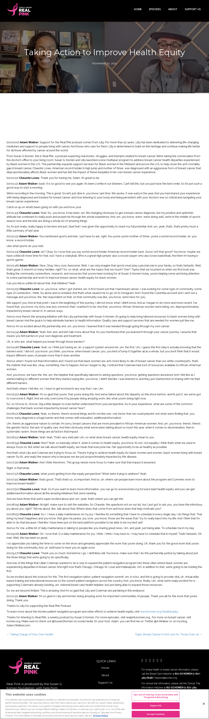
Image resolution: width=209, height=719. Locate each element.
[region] (104, 704)
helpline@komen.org (166, 677)
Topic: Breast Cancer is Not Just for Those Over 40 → (168, 634)
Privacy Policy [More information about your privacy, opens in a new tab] (100, 715)
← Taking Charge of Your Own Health (30, 634)
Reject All (155, 705)
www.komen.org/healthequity (159, 611)
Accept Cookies (156, 714)
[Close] (203, 703)
